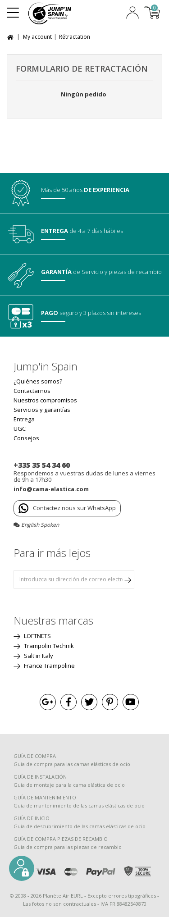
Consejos (26, 438)
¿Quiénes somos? (38, 381)
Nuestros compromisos (45, 400)
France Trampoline (49, 666)
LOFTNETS (37, 636)
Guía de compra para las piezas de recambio (68, 847)
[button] (21, 868)
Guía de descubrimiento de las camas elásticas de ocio (80, 826)
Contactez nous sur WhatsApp (67, 508)
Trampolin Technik (48, 646)
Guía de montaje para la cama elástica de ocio (69, 784)
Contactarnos (32, 391)
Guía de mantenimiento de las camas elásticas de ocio (79, 805)
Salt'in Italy (38, 656)
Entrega (24, 419)
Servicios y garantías (42, 410)
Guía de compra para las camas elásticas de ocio (72, 764)
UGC (20, 428)
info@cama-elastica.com (51, 489)
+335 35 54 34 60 (42, 465)
